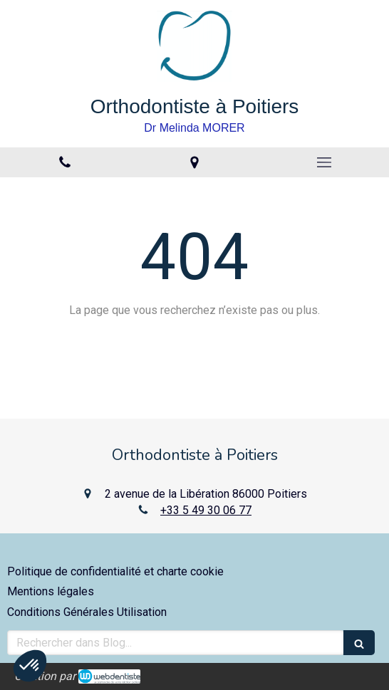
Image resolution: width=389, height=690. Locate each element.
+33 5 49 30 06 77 (205, 510)
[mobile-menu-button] (324, 162)
